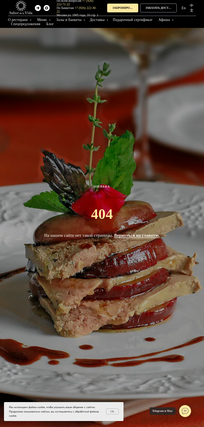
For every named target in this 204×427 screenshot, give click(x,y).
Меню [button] (42, 20)
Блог (50, 24)
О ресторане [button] (18, 20)
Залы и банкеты (69, 20)
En (184, 8)
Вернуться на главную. (137, 235)
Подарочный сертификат (132, 20)
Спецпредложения (25, 24)
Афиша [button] (164, 20)
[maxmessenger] (47, 8)
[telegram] (38, 8)
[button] (122, 8)
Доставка (98, 20)
